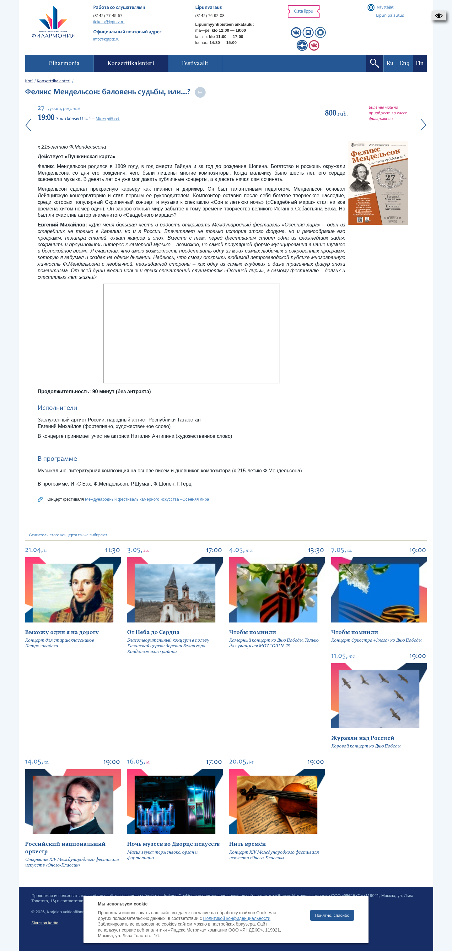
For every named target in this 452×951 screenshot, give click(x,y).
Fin (420, 63)
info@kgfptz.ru (106, 39)
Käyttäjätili (386, 7)
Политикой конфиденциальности (236, 918)
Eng (405, 63)
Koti (29, 81)
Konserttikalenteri (53, 81)
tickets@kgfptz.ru (109, 21)
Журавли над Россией (363, 738)
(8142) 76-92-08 (209, 15)
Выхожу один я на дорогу (62, 632)
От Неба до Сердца (153, 632)
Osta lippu (303, 11)
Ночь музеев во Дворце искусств (173, 844)
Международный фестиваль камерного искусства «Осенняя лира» (148, 499)
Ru (390, 63)
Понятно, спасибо (332, 915)
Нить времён (247, 844)
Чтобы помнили (252, 632)
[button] (439, 15)
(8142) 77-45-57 (107, 15)
